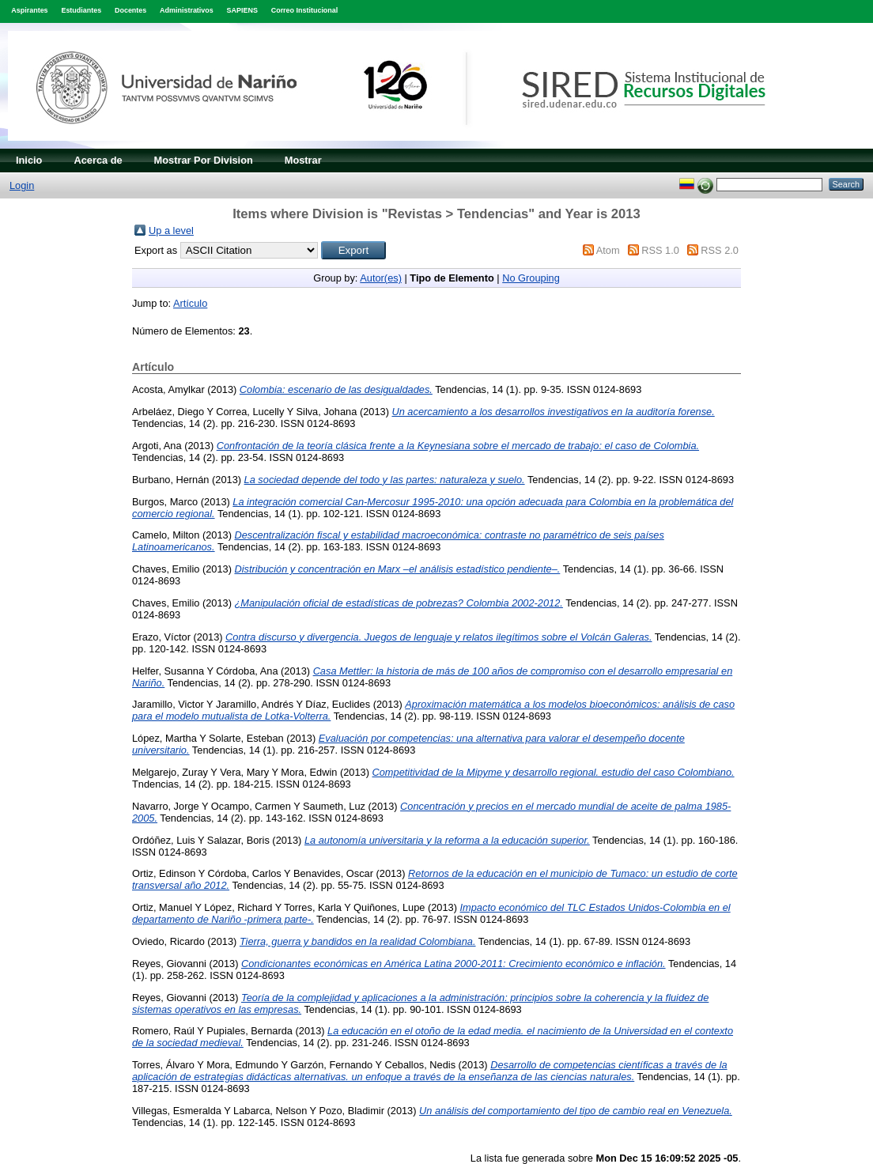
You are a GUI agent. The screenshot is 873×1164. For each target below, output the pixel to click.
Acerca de (98, 160)
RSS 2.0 (720, 250)
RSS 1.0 (660, 250)
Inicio (29, 160)
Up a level (171, 230)
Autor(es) (381, 278)
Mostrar (303, 160)
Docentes (130, 10)
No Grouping (531, 278)
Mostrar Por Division (203, 160)
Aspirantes (29, 10)
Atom (608, 250)
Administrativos (187, 10)
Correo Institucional (304, 10)
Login (21, 185)
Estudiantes (81, 10)
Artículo (190, 303)
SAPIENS (242, 10)
